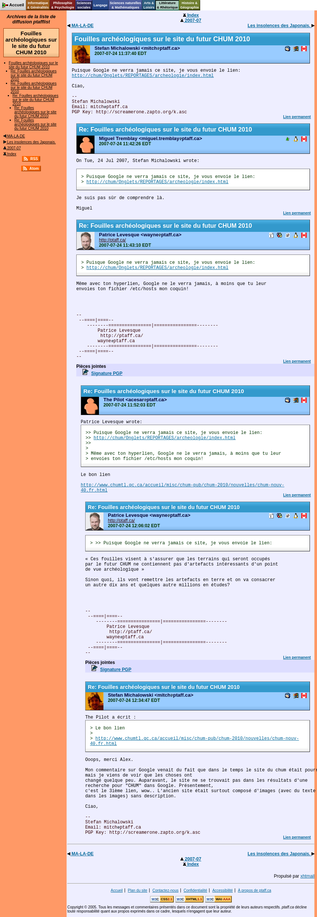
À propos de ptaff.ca (254, 890)
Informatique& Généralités (38, 5)
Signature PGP (106, 373)
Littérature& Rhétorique (167, 5)
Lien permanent (297, 117)
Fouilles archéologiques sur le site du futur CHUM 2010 (33, 65)
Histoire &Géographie (189, 5)
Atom (34, 168)
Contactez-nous (166, 890)
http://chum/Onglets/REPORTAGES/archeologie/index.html (143, 75)
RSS (34, 159)
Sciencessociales (84, 5)
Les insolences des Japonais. (29, 142)
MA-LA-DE (14, 136)
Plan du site (137, 890)
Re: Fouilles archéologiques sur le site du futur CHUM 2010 (34, 75)
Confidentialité (195, 890)
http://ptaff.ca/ (112, 240)
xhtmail (307, 876)
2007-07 (12, 148)
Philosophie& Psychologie (62, 5)
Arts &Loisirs (149, 5)
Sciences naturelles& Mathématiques (125, 5)
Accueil (117, 890)
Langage (100, 5)
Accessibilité (222, 890)
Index (9, 154)
